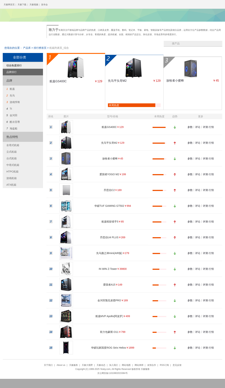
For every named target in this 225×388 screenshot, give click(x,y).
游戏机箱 (11, 178)
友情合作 (151, 365)
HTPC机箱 (12, 171)
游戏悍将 (15, 102)
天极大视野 (87, 365)
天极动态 (101, 365)
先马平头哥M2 (117, 80)
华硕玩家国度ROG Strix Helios (108, 347)
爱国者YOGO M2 (109, 174)
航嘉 (12, 88)
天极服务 (73, 365)
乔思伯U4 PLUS (109, 237)
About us (61, 365)
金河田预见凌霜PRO (109, 300)
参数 (190, 127)
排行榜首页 (40, 47)
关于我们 (48, 365)
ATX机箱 (11, 184)
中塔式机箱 (12, 164)
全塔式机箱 (12, 145)
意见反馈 (177, 365)
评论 (197, 127)
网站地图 (126, 365)
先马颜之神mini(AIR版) (109, 253)
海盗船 (13, 128)
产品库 (27, 47)
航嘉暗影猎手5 (110, 221)
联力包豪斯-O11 (109, 331)
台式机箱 (11, 158)
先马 (12, 95)
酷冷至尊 (15, 121)
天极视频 (33, 4)
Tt (11, 108)
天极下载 (22, 4)
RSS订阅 (164, 365)
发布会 (44, 4)
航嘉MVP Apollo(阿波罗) (109, 316)
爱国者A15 (109, 284)
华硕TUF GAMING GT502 (109, 205)
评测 (205, 127)
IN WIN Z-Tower (108, 268)
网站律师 (139, 365)
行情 (211, 127)
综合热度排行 (14, 65)
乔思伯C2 (109, 190)
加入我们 (113, 365)
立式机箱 (11, 151)
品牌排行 (11, 72)
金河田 (13, 115)
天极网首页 (9, 4)
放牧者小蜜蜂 (175, 80)
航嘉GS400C (58, 81)
